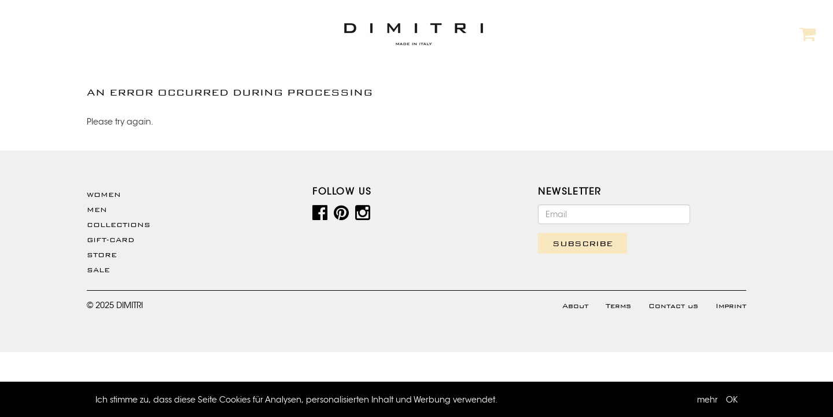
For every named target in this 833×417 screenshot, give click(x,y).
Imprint (731, 306)
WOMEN (104, 195)
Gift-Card (110, 240)
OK (732, 399)
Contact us (673, 306)
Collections (118, 225)
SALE (98, 270)
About (575, 306)
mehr (707, 399)
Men (97, 210)
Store (102, 255)
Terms (618, 306)
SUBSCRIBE (582, 243)
